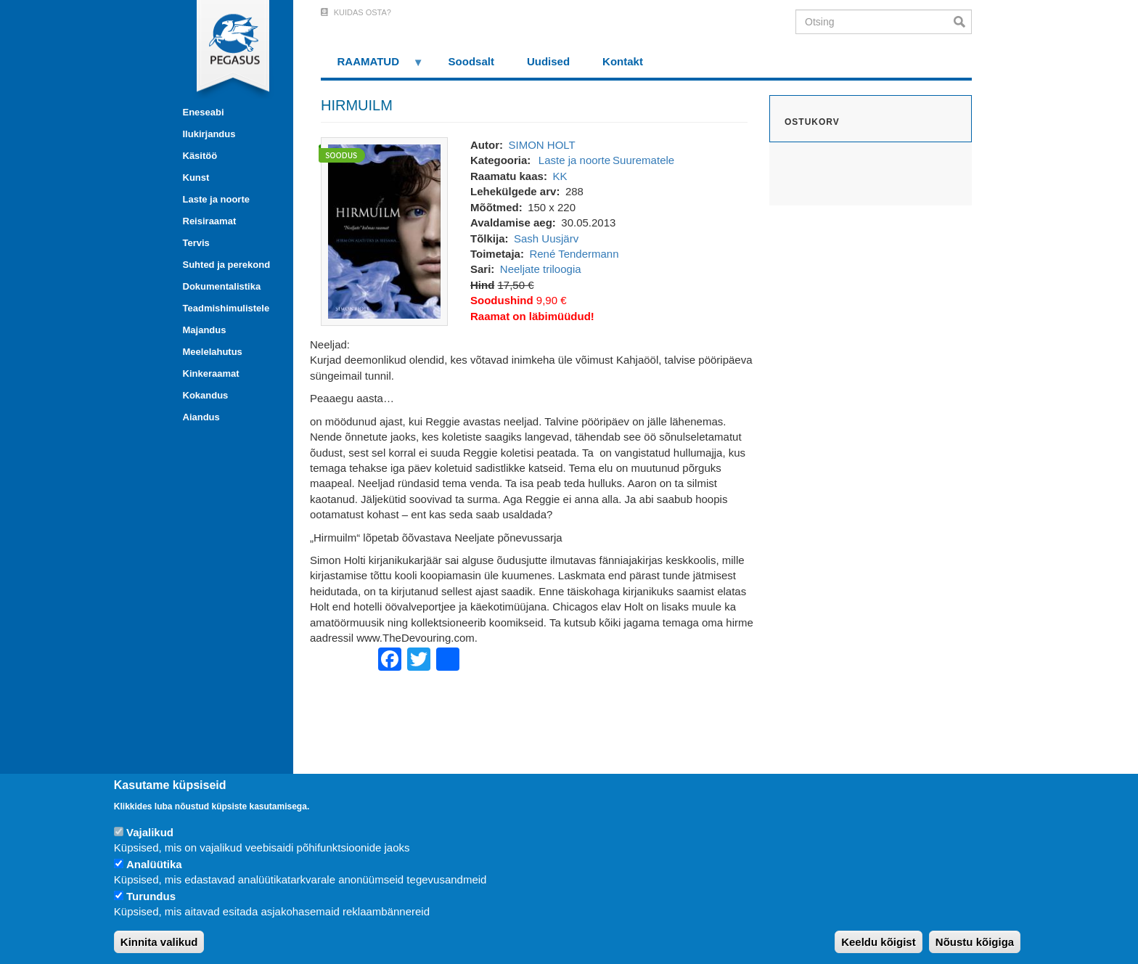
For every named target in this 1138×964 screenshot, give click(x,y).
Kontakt (622, 61)
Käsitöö (200, 155)
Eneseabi (203, 112)
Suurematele (643, 160)
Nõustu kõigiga (975, 942)
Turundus (151, 896)
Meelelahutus (212, 351)
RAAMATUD (372, 66)
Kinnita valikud (159, 942)
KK (559, 176)
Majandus (204, 329)
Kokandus (206, 395)
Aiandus (201, 417)
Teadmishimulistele (226, 308)
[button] (384, 230)
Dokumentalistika (222, 286)
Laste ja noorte (216, 199)
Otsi (963, 22)
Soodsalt (471, 61)
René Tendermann (573, 254)
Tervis (196, 242)
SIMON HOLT (541, 145)
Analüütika (154, 864)
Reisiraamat (210, 221)
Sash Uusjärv (546, 238)
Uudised (548, 61)
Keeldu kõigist (878, 942)
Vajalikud (149, 832)
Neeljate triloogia (540, 269)
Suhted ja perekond (227, 264)
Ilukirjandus (209, 133)
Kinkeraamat (211, 373)
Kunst (196, 177)
